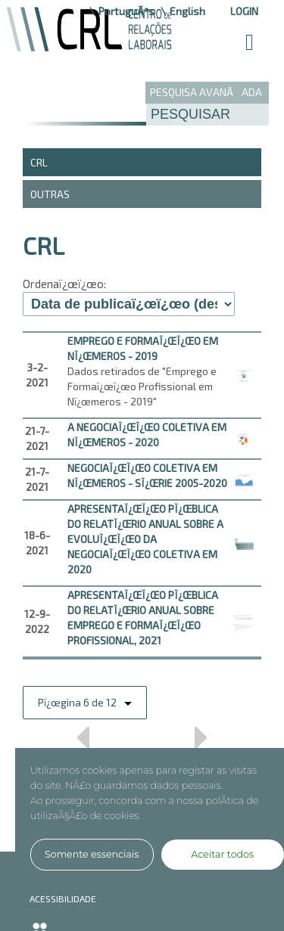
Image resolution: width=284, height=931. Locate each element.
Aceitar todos (222, 854)
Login (244, 11)
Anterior (82, 743)
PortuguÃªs (126, 11)
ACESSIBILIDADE (63, 898)
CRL (39, 162)
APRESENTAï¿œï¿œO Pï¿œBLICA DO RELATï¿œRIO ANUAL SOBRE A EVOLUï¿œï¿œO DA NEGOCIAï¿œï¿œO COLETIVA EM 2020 (145, 539)
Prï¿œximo (202, 743)
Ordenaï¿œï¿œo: (64, 283)
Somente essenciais (92, 854)
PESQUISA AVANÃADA (206, 91)
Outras (50, 194)
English (187, 11)
